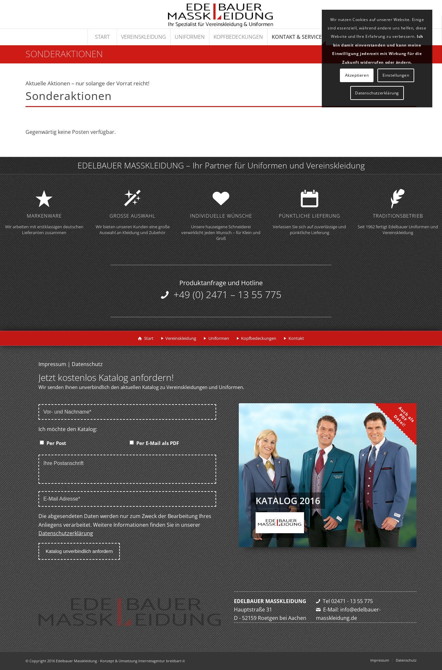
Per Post (56, 443)
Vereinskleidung (180, 338)
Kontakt (296, 338)
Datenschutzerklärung (65, 533)
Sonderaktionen (64, 54)
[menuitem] (102, 37)
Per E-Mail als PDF (157, 443)
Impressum (52, 364)
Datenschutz (87, 364)
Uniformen (218, 338)
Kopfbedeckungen (258, 338)
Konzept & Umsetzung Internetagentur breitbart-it (142, 660)
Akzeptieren (357, 75)
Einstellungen (396, 75)
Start (148, 338)
